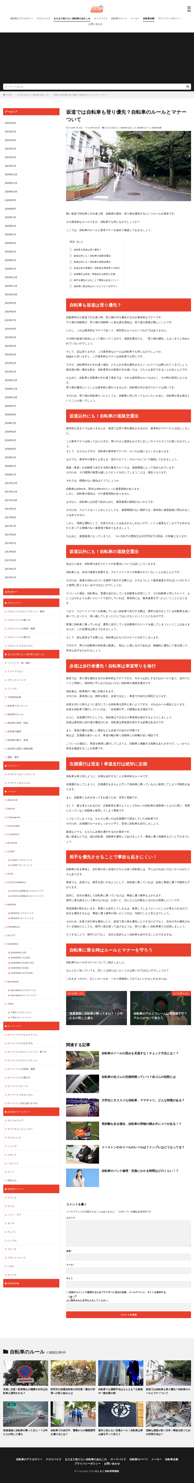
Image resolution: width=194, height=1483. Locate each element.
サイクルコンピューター (20, 1129)
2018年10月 (11, 397)
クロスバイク (43, 18)
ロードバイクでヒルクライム (22, 1034)
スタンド (12, 1154)
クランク (12, 1197)
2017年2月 (10, 568)
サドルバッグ (14, 1137)
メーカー (135, 18)
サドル (10, 1206)
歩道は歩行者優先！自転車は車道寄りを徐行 (94, 268)
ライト (10, 1171)
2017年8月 (10, 517)
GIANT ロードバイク (22, 865)
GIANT (11, 851)
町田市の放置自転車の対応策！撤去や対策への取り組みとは (73, 1391)
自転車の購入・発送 (17, 740)
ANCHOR (12, 800)
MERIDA (11, 904)
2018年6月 (10, 431)
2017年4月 (10, 551)
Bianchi (11, 808)
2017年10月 (11, 500)
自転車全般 (148, 18)
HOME (9, 94)
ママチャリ (13, 765)
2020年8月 (10, 208)
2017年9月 (10, 508)
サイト (69, 1278)
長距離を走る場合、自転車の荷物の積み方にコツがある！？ (142, 1124)
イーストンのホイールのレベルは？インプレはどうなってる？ (143, 1147)
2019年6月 (10, 328)
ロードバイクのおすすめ (20, 1043)
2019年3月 (10, 354)
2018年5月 (10, 440)
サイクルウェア (15, 1120)
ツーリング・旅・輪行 (18, 662)
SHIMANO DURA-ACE (22, 962)
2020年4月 (10, 243)
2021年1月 (10, 165)
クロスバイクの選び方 (18, 637)
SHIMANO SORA (20, 967)
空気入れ (12, 1180)
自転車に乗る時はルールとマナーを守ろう (93, 286)
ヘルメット (13, 1163)
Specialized (13, 981)
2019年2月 (10, 363)
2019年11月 (11, 285)
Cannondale (13, 825)
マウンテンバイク (16, 680)
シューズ (12, 1146)
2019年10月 (11, 294)
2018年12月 (11, 380)
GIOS (10, 873)
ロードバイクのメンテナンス (22, 1060)
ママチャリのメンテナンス (21, 774)
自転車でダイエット (17, 705)
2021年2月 (10, 157)
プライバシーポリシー (169, 18)
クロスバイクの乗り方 (18, 619)
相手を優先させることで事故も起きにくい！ (94, 280)
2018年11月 (11, 388)
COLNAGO (13, 834)
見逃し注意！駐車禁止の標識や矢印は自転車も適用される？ (25, 1391)
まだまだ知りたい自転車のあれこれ (72, 18)
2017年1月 (10, 577)
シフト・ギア (14, 1214)
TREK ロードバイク (21, 1017)
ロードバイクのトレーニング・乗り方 (27, 1051)
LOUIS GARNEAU (16, 882)
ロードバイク (101, 18)
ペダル (10, 1266)
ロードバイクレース (17, 1086)
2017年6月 (10, 534)
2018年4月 (10, 448)
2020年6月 (10, 225)
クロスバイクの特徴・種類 (21, 628)
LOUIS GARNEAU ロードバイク (27, 896)
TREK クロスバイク (21, 1012)
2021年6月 (10, 123)
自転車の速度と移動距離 (20, 748)
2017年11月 (11, 491)
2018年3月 (10, 457)
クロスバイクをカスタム (20, 645)
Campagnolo (13, 817)
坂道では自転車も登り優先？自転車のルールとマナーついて (80, 94)
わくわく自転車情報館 (107, 1471)
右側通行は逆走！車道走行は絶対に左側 (92, 274)
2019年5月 (10, 337)
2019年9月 (10, 303)
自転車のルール (144, 127)
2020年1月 (10, 268)
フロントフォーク (16, 1257)
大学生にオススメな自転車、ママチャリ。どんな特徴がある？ (143, 1100)
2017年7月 (10, 526)
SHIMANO (12, 943)
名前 (69, 1251)
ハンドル (12, 1240)
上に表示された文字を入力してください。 (88, 1300)
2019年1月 (10, 371)
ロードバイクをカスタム (20, 1094)
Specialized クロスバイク (23, 990)
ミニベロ (12, 688)
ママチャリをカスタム (18, 782)
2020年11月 (11, 183)
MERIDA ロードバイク (22, 918)
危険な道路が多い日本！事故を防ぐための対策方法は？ (168, 1432)
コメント (70, 1218)
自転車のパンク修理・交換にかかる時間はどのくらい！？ (140, 1171)
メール (70, 1265)
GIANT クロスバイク (22, 860)
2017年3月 (10, 560)
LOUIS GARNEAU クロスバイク (27, 890)
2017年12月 (11, 483)
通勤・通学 (13, 757)
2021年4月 (10, 140)
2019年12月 (11, 277)
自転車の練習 (14, 731)
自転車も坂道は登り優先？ (85, 249)
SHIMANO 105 (18, 952)
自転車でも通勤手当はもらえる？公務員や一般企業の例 (120, 1391)
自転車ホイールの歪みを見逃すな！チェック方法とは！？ (140, 1053)
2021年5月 (10, 131)
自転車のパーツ (119, 18)
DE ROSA (12, 842)
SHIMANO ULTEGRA (22, 973)
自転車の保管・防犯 (17, 722)
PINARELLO (13, 926)
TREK (10, 1003)
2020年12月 (11, 174)
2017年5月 (10, 543)
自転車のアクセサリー (21, 18)
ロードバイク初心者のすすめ (22, 1103)
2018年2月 (10, 465)
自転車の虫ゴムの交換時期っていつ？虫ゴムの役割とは (139, 1077)
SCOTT (11, 935)
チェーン (12, 1231)
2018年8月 (10, 414)
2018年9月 (10, 405)
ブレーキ (12, 1249)
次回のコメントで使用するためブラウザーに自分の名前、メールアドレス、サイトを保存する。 (118, 1292)
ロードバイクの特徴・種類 (21, 1068)
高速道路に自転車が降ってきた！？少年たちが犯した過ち (25, 1432)
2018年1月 (10, 474)
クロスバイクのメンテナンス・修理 (25, 611)
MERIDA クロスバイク (22, 913)
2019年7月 (10, 320)
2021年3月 (10, 148)
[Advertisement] (97, 59)
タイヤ (10, 1223)
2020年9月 (10, 200)
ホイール (12, 1274)
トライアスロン (15, 671)
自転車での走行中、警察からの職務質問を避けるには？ (73, 1432)
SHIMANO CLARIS (20, 957)
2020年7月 (10, 217)
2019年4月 (10, 345)
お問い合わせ (95, 24)
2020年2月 (10, 260)
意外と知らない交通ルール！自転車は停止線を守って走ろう (120, 1432)
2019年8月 (10, 311)
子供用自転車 (14, 697)
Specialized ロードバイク (23, 995)
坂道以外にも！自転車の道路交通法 (90, 255)
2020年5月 (10, 234)
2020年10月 (11, 191)
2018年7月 (10, 423)
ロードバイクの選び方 (18, 1077)
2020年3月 (10, 251)
